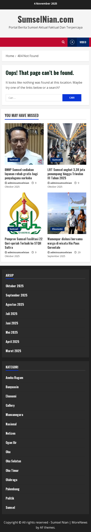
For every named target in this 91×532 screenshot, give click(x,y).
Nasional (11, 424)
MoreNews (79, 522)
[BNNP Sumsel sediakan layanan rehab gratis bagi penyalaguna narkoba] (24, 144)
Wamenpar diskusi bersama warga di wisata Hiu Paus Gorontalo (64, 243)
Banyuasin (12, 387)
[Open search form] (63, 42)
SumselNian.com (46, 19)
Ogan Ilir (11, 442)
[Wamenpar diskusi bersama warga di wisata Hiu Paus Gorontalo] (66, 213)
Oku (8, 452)
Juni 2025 (12, 323)
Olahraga (11, 479)
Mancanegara (14, 414)
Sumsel (13, 159)
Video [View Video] (77, 42)
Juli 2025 (11, 313)
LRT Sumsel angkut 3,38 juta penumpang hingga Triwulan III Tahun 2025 (66, 173)
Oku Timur (12, 470)
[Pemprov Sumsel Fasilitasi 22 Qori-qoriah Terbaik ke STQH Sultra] (24, 213)
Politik (10, 498)
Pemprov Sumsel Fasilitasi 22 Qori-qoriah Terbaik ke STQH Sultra (24, 243)
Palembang (12, 489)
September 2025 (16, 295)
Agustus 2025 (15, 304)
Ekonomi (57, 229)
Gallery (10, 405)
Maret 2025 (13, 351)
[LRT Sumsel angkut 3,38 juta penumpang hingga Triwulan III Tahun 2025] (66, 144)
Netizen (10, 433)
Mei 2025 (12, 332)
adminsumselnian (18, 183)
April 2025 (12, 341)
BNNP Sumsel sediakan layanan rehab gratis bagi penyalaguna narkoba (21, 173)
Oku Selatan (13, 461)
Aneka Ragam (14, 377)
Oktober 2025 (15, 286)
